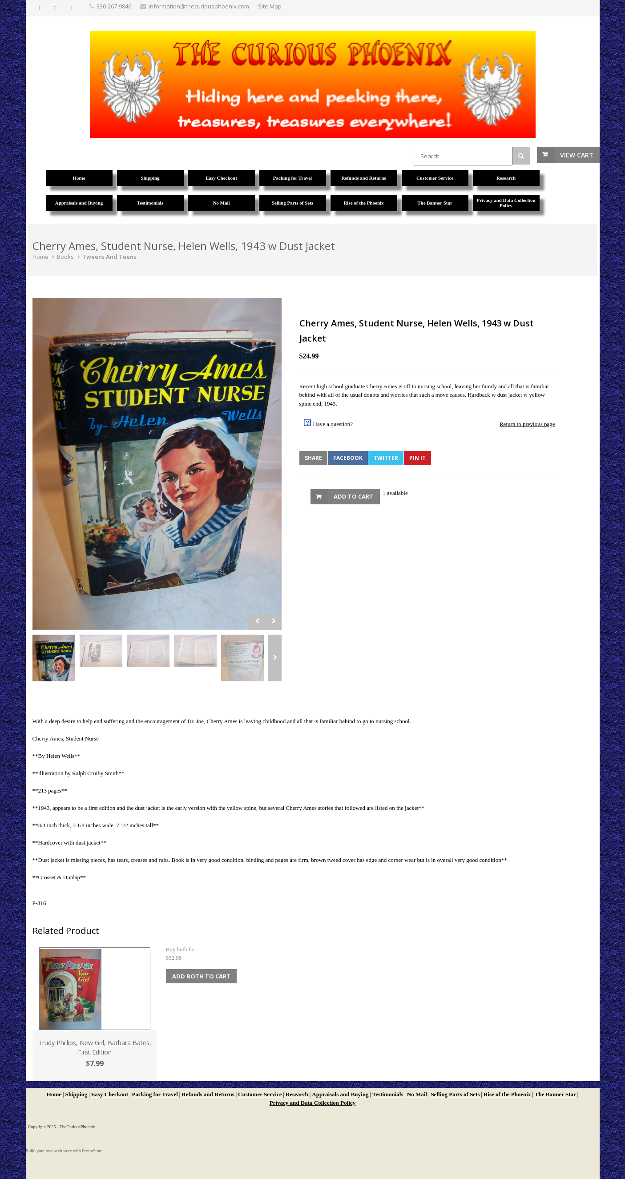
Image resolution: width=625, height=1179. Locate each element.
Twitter (386, 458)
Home (40, 257)
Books (65, 257)
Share (313, 458)
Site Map (270, 6)
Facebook (348, 458)
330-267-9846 (114, 6)
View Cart (576, 155)
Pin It (417, 458)
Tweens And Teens (109, 257)
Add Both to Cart (201, 976)
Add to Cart (353, 496)
